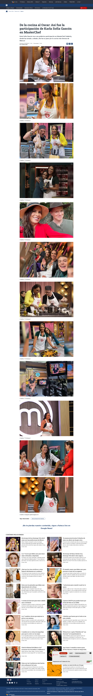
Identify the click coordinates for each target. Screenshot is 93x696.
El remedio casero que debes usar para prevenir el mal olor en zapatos (74, 570)
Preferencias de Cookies (60, 688)
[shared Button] (72, 44)
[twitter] (7, 683)
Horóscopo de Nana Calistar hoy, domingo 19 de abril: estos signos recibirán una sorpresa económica (73, 555)
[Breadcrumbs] (7, 11)
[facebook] (14, 683)
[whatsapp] (16, 683)
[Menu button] (11, 5)
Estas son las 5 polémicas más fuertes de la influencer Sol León (33, 664)
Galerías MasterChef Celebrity (38, 518)
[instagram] (10, 683)
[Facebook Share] (67, 44)
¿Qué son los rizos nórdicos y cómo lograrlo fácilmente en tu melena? (32, 570)
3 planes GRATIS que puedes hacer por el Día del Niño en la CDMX (74, 601)
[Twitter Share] (69, 44)
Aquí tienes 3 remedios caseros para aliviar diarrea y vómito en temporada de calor (74, 648)
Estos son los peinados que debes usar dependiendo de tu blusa (33, 586)
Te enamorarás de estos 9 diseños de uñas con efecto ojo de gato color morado (74, 539)
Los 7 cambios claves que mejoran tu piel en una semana (33, 617)
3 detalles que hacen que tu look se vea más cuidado (74, 617)
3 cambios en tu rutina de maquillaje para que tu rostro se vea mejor (33, 633)
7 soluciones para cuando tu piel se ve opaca (74, 586)
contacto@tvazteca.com (77, 681)
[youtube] (12, 683)
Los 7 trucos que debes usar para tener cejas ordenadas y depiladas (33, 555)
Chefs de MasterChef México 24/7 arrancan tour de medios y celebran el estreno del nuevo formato (33, 648)
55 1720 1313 (74, 682)
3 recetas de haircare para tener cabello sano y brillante (33, 601)
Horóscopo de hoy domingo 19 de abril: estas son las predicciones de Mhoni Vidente (33, 539)
